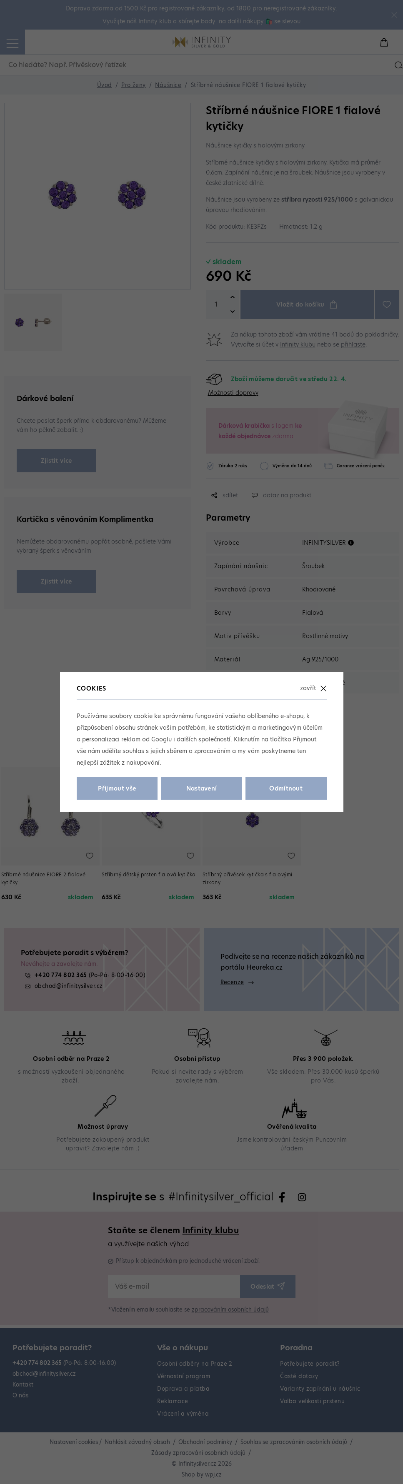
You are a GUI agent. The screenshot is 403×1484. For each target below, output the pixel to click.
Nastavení (201, 788)
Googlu (161, 739)
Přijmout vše (117, 788)
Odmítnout (286, 788)
